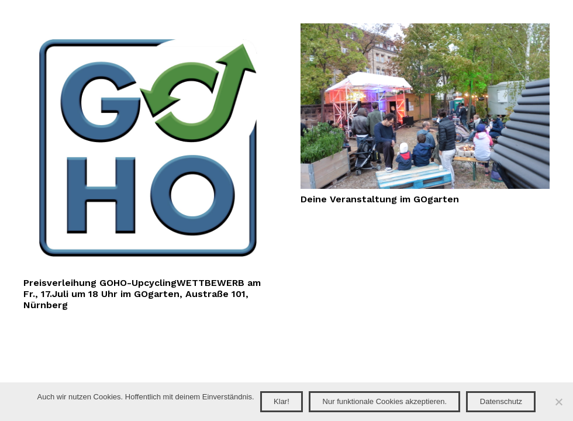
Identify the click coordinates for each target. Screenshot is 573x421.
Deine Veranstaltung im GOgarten (380, 199)
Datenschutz (501, 401)
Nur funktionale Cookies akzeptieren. (385, 401)
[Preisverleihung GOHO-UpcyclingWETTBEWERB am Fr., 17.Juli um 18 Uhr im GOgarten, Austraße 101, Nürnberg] (147, 30)
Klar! (281, 401)
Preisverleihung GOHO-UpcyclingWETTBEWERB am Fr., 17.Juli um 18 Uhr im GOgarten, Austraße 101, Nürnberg (142, 293)
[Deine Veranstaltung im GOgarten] (425, 30)
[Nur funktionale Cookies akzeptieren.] (558, 402)
